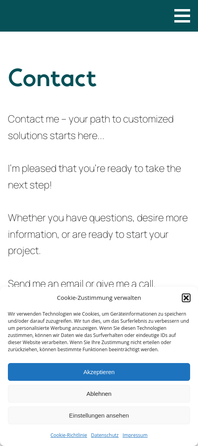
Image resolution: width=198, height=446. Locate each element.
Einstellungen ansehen (99, 415)
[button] (186, 298)
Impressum (135, 435)
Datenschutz (105, 435)
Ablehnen (98, 393)
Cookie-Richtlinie (68, 435)
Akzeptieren (98, 372)
